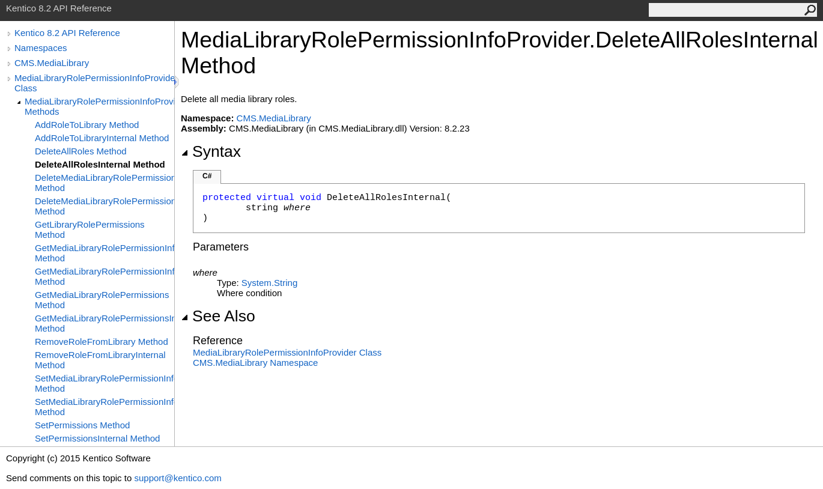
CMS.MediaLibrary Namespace (255, 362)
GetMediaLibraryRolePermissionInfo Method (104, 253)
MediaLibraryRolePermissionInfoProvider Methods (99, 106)
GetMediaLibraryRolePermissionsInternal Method (104, 323)
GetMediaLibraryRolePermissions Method (102, 300)
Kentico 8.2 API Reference (67, 33)
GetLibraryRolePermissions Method (90, 229)
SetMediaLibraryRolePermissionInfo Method (104, 383)
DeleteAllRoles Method (81, 151)
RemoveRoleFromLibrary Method (101, 341)
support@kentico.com (177, 478)
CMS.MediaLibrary (51, 63)
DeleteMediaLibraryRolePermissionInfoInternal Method (104, 206)
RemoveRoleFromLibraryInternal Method (100, 360)
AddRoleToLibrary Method (87, 125)
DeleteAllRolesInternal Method (100, 164)
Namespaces (40, 48)
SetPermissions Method (82, 425)
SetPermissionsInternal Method (97, 438)
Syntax (211, 151)
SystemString (269, 283)
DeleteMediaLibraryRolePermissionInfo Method (104, 182)
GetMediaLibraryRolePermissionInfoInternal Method (104, 276)
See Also (218, 316)
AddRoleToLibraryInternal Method (102, 138)
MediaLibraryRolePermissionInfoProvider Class (94, 83)
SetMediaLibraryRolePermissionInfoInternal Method (104, 406)
